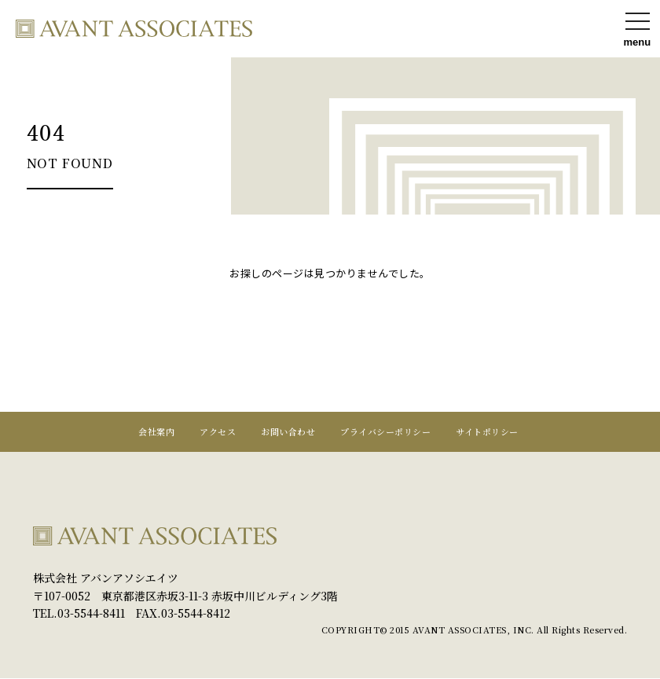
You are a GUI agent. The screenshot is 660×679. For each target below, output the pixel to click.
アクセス (218, 432)
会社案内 (156, 432)
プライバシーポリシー (385, 432)
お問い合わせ (288, 432)
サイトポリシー (487, 432)
